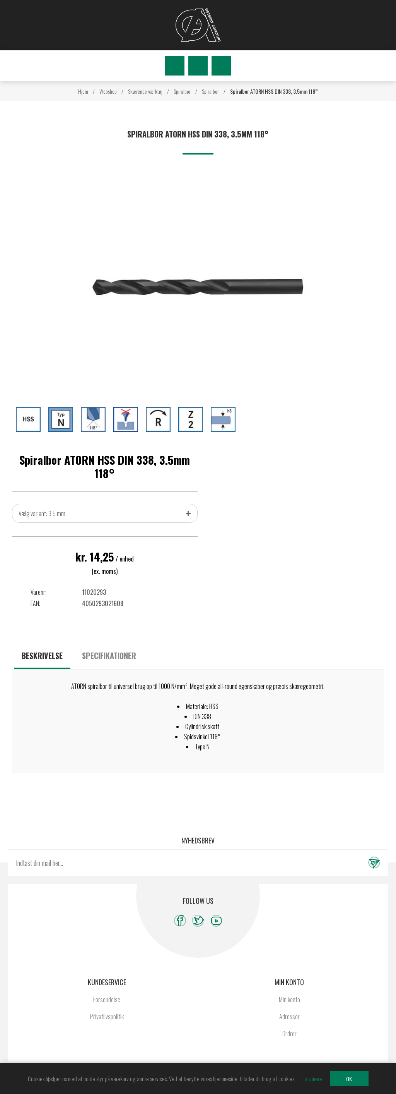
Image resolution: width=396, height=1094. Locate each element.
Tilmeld (374, 863)
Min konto (289, 999)
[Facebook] (180, 920)
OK (349, 1079)
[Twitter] (198, 920)
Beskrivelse (42, 655)
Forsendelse (106, 999)
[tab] (42, 655)
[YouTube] (216, 920)
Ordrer (289, 1033)
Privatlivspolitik (107, 1016)
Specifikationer (109, 655)
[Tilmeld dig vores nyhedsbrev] (184, 863)
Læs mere (312, 1078)
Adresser (289, 1016)
